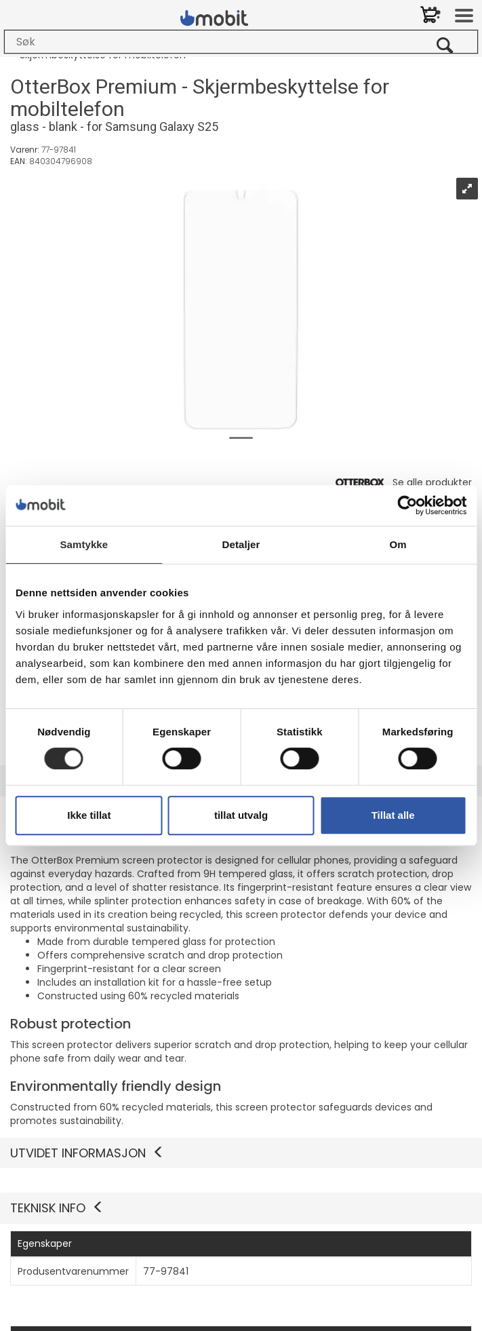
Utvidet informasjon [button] (87, 1152)
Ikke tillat (89, 815)
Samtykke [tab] (84, 544)
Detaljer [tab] (241, 544)
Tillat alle (393, 815)
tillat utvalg (241, 815)
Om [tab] (398, 544)
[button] (241, 1208)
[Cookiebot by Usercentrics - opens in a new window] (407, 505)
